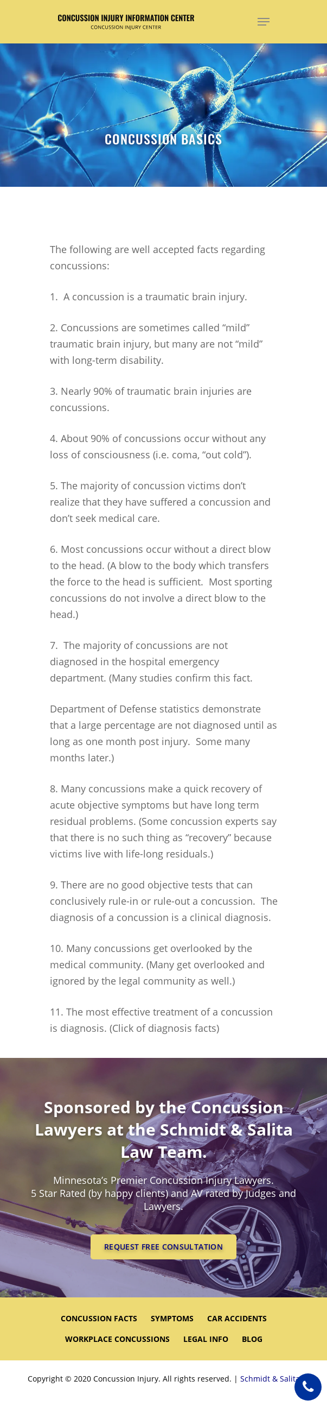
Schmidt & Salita (270, 1378)
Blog (252, 1339)
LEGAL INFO (205, 1339)
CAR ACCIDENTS (237, 1318)
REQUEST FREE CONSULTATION (163, 1246)
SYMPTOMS (172, 1318)
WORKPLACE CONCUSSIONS (117, 1339)
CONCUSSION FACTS (99, 1318)
